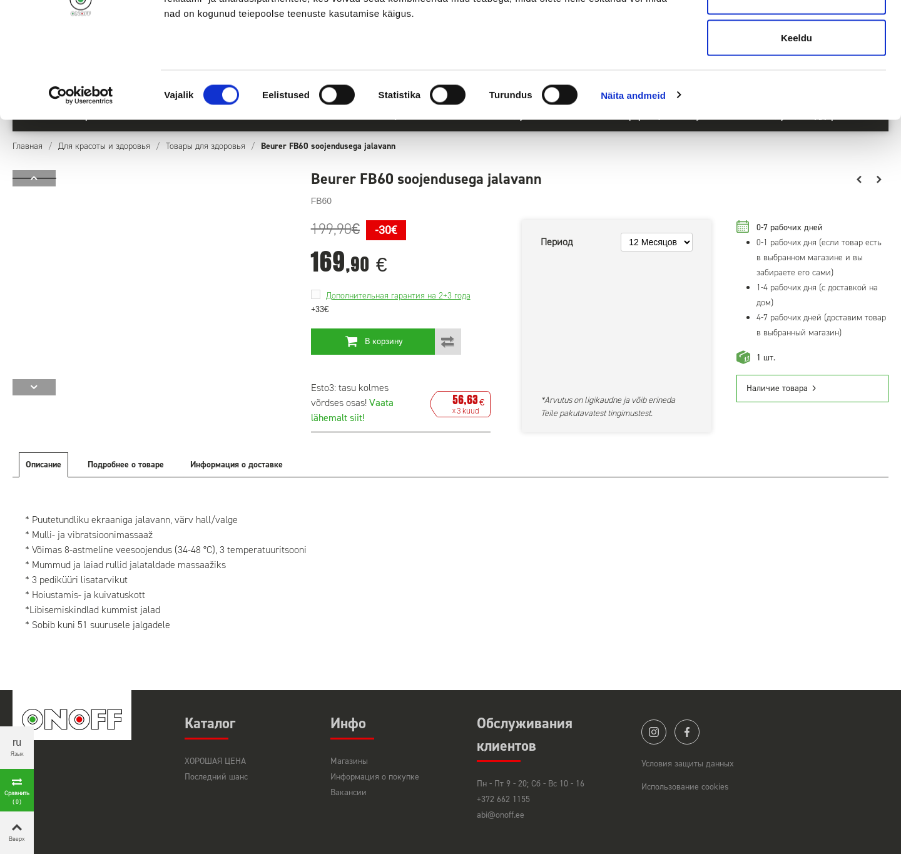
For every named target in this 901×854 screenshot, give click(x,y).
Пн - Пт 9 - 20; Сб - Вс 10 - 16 (530, 784)
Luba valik (796, 74)
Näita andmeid (633, 172)
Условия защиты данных (687, 764)
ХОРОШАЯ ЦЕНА (215, 761)
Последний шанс (216, 777)
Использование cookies (685, 787)
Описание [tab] (43, 464)
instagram (653, 732)
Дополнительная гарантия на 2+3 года (398, 296)
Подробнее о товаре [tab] (126, 464)
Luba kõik (796, 33)
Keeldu (796, 114)
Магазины (349, 761)
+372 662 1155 (503, 799)
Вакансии (348, 792)
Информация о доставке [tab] (236, 464)
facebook (687, 732)
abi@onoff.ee (500, 815)
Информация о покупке (374, 777)
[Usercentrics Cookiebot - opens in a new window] (81, 172)
